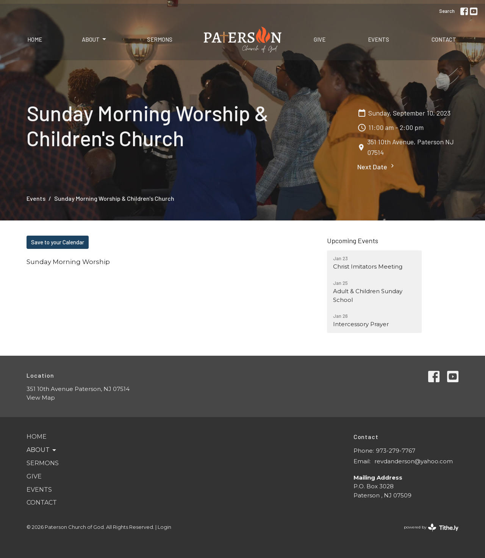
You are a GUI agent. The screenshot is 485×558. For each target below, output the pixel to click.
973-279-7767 (395, 450)
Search (447, 11)
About (94, 39)
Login (164, 527)
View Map (41, 397)
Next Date (376, 166)
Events (378, 39)
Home (34, 39)
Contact (444, 39)
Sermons (159, 39)
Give (319, 39)
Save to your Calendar (57, 242)
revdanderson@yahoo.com (413, 461)
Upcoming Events (352, 240)
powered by (431, 527)
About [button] (42, 450)
